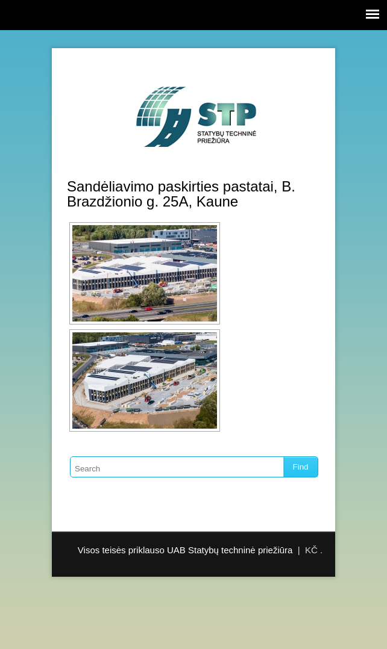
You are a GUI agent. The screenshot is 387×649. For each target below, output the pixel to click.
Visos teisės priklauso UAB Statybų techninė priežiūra (185, 550)
